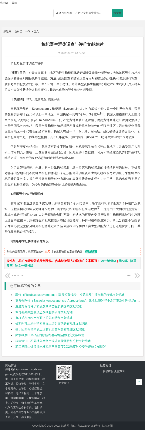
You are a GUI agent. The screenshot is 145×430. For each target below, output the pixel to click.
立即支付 (91, 251)
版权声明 (108, 371)
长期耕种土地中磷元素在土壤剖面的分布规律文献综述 (51, 323)
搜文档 (117, 13)
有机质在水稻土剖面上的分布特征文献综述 (44, 317)
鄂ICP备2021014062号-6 (85, 425)
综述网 (7, 31)
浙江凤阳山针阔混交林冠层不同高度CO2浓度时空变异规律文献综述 (60, 346)
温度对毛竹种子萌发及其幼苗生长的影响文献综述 (48, 306)
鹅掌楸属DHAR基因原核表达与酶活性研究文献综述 (49, 335)
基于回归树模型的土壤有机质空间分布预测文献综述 (50, 329)
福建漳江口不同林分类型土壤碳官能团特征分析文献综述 (53, 341)
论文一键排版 (24, 265)
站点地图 (107, 425)
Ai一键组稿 (108, 261)
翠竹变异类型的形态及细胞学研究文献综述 (44, 312)
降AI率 (123, 261)
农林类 (18, 31)
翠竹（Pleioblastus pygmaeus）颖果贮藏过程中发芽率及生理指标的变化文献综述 (70, 294)
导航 (14, 2)
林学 (28, 31)
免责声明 (119, 371)
